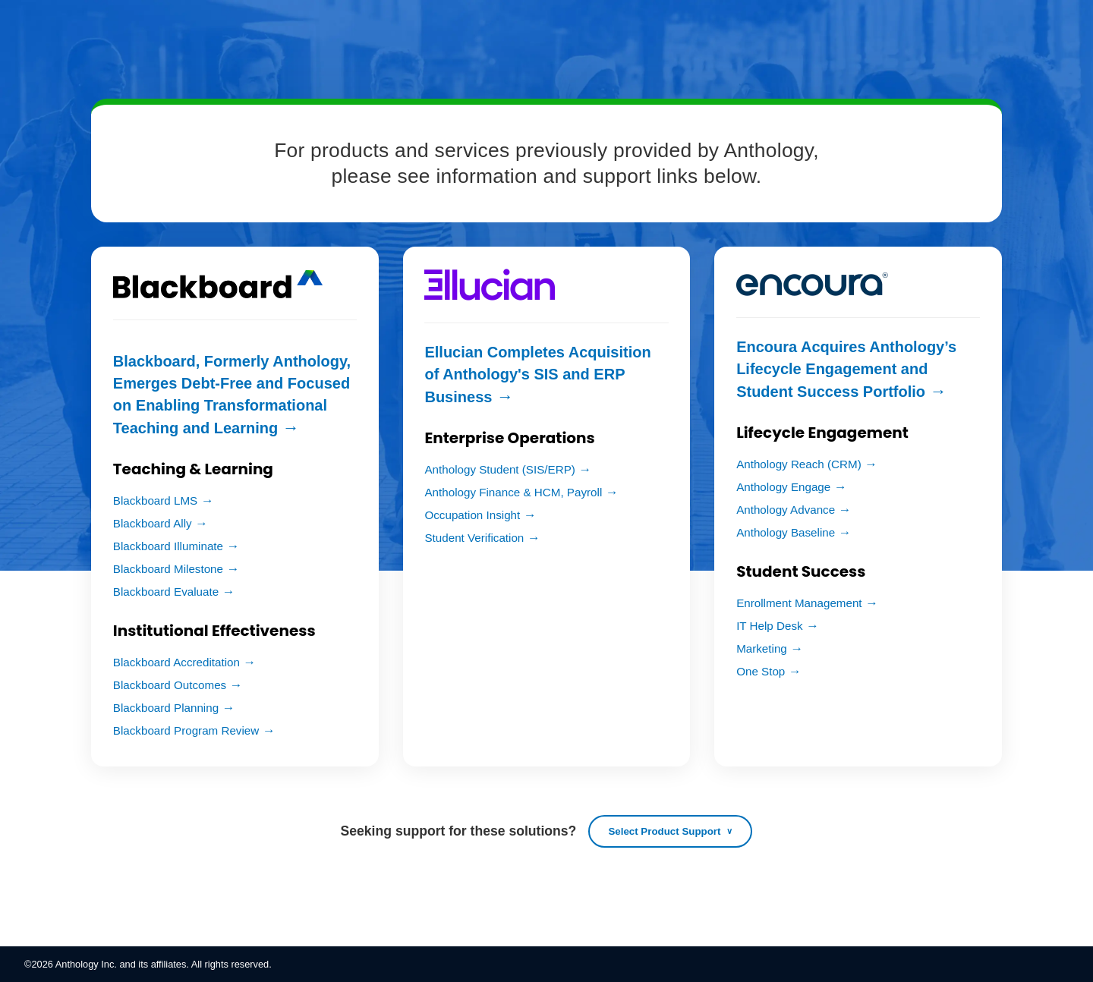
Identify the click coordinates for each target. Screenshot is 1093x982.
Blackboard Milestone (168, 568)
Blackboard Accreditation (176, 662)
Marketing (761, 648)
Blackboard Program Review (186, 730)
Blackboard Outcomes (169, 684)
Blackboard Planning (166, 707)
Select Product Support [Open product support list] (664, 831)
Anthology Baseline (785, 532)
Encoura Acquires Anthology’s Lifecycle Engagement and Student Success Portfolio (846, 369)
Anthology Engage (783, 486)
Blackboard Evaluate (166, 591)
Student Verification (474, 537)
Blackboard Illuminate (168, 546)
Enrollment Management (798, 602)
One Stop (760, 671)
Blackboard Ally (152, 523)
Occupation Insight (472, 514)
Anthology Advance (785, 509)
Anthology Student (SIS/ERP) (499, 469)
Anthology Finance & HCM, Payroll (513, 492)
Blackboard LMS (155, 500)
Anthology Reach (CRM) (798, 464)
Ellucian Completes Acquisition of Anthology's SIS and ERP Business (537, 374)
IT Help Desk (769, 625)
